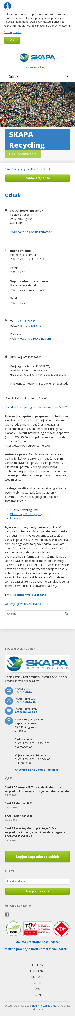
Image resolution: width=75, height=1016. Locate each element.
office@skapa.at (26, 712)
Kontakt (37, 994)
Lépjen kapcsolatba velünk (37, 856)
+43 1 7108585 (26, 321)
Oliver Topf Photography (26, 514)
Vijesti (37, 983)
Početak (37, 965)
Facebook (7, 915)
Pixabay (15, 518)
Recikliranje (37, 971)
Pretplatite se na (37, 891)
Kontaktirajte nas (38, 178)
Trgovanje (37, 977)
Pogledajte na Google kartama (30, 232)
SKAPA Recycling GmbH (19, 169)
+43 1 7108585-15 (29, 325)
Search (66, 613)
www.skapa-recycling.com (34, 338)
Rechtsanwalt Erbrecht (29, 595)
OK (12, 40)
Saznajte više (12, 32)
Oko (37, 169)
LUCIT (46, 604)
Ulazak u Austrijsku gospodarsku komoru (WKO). (36, 407)
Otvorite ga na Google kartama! (36, 769)
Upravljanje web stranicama (23, 604)
